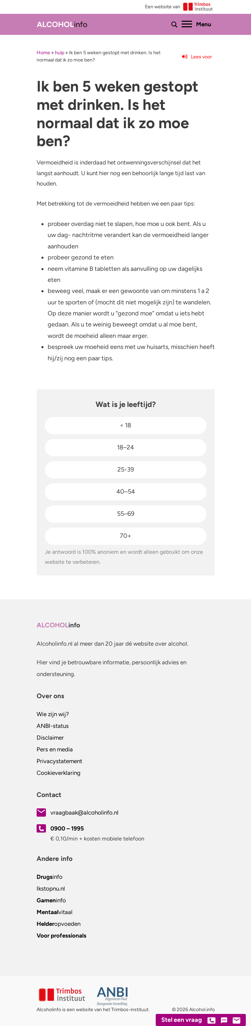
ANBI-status (53, 725)
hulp (59, 53)
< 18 (125, 425)
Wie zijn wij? (53, 714)
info (49, 876)
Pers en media (55, 749)
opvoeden (58, 923)
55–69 (125, 513)
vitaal (55, 912)
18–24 (125, 447)
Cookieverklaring (58, 772)
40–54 (125, 491)
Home (43, 53)
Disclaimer (50, 737)
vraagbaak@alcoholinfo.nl (84, 812)
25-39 (125, 469)
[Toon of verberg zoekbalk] (174, 24)
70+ (125, 536)
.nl (51, 888)
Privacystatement (59, 761)
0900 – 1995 (67, 828)
